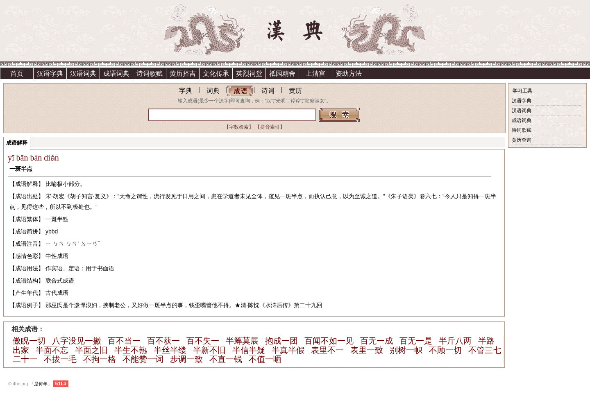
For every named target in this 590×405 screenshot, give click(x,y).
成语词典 (116, 73)
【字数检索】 (239, 127)
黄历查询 (521, 140)
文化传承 (216, 73)
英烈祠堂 (249, 73)
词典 (213, 90)
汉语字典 (50, 73)
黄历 (295, 90)
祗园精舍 (282, 73)
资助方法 (349, 73)
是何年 (41, 383)
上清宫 (315, 73)
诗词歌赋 (149, 73)
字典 (185, 90)
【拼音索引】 (270, 127)
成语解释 (16, 143)
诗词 (268, 90)
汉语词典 (83, 73)
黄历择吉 (183, 73)
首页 (16, 73)
